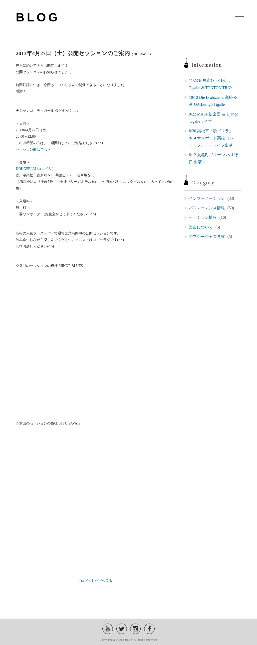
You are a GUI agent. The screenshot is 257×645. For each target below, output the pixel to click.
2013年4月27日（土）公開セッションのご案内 (73, 53)
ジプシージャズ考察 (207, 236)
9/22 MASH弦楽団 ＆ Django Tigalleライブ (213, 117)
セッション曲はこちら (33, 149)
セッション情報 (203, 217)
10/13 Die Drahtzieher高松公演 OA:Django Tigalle (213, 101)
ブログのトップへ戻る (94, 581)
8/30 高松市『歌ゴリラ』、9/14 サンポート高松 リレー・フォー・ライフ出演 (213, 138)
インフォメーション (207, 198)
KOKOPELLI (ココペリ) (34, 169)
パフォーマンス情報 (207, 208)
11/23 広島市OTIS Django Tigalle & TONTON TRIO (211, 84)
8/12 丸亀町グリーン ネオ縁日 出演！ (213, 158)
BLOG (38, 17)
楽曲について (201, 227)
